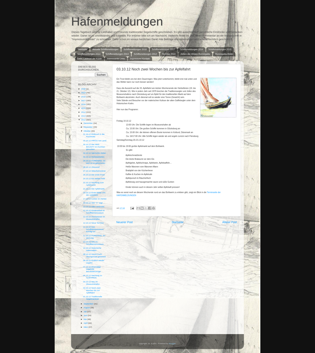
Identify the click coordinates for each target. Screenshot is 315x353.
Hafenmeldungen (117, 21)
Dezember (88, 123)
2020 (83, 89)
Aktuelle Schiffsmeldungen (105, 49)
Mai (85, 319)
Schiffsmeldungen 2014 (88, 54)
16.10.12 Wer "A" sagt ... (94, 203)
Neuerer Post (124, 222)
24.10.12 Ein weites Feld (94, 178)
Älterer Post (229, 222)
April (86, 323)
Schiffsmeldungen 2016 (191, 49)
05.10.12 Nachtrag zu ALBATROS (92, 276)
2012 (83, 120)
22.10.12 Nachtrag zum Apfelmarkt (93, 183)
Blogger (172, 343)
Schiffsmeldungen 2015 (219, 49)
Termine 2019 (169, 54)
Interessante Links (116, 58)
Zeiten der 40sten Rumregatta (195, 54)
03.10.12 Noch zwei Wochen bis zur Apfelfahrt (92, 290)
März (86, 327)
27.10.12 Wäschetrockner (94, 171)
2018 (83, 97)
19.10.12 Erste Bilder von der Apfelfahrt (94, 193)
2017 (83, 100)
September (89, 304)
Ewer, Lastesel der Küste (89, 58)
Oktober (87, 131)
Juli (85, 311)
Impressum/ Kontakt (140, 58)
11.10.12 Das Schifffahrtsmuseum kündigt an (93, 229)
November (88, 127)
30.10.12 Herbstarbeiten (93, 157)
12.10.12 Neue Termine (93, 223)
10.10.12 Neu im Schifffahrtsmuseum (93, 243)
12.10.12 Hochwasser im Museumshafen (94, 218)
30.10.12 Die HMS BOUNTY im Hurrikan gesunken (94, 146)
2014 (83, 112)
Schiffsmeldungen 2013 (117, 54)
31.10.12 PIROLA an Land (94, 140)
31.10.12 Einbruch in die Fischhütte (94, 135)
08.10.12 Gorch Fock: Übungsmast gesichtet (94, 255)
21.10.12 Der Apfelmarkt (94, 189)
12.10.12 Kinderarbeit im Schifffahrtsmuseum (94, 211)
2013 (83, 116)
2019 (83, 93)
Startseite (82, 49)
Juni (86, 315)
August (87, 307)
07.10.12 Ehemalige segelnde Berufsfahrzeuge (92, 269)
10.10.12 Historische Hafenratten (92, 249)
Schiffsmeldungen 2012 (145, 54)
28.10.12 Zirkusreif (91, 167)
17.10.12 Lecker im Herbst (94, 199)
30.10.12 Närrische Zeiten (94, 153)
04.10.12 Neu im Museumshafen (91, 283)
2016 (83, 104)
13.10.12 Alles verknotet (93, 206)
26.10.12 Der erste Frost (94, 175)
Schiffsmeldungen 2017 (163, 49)
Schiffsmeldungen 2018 (135, 49)
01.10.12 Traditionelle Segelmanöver (92, 297)
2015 (83, 108)
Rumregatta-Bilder (224, 54)
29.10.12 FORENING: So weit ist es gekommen (94, 162)
